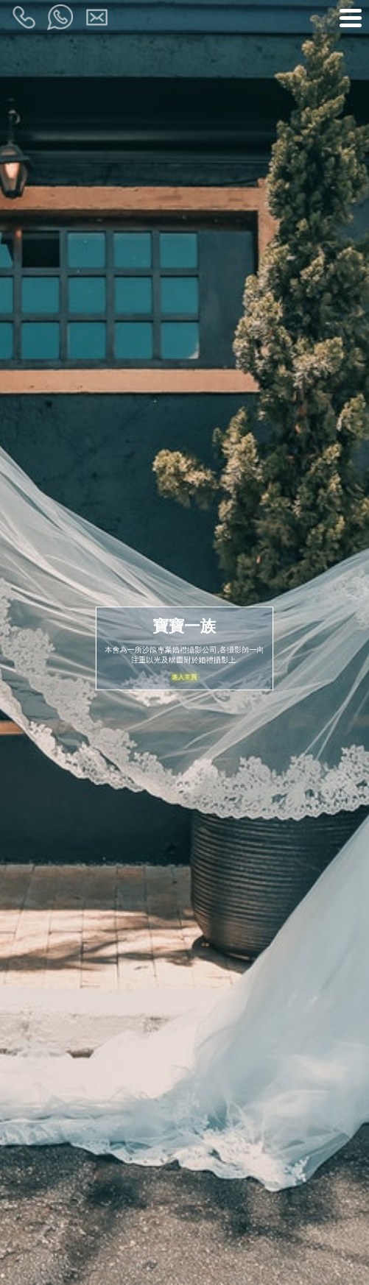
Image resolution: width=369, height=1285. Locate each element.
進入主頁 (184, 675)
